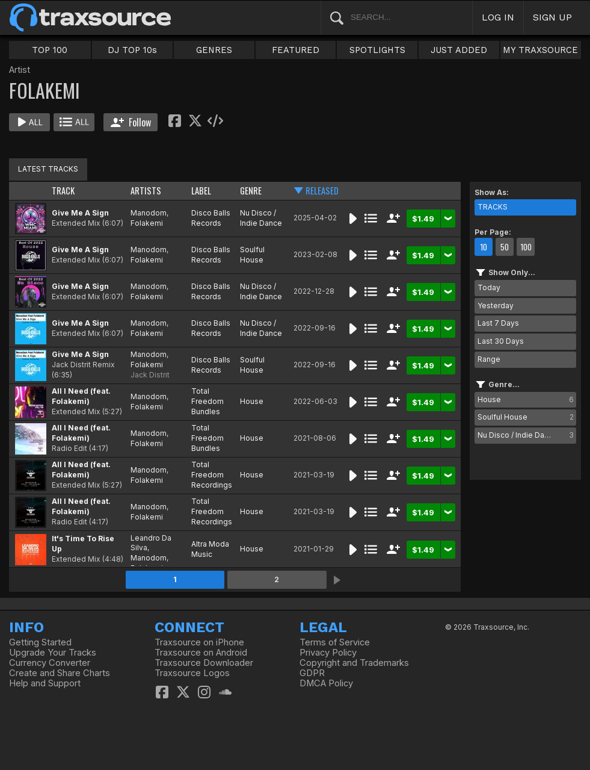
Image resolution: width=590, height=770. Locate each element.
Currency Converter (49, 662)
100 (526, 247)
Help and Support (45, 683)
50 (504, 247)
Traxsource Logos (192, 673)
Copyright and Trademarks (354, 662)
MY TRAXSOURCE (540, 50)
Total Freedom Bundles (207, 401)
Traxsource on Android (201, 652)
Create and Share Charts (59, 673)
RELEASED (322, 190)
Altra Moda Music (210, 549)
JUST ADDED (459, 50)
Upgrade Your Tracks (52, 652)
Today (489, 287)
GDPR (312, 673)
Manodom (149, 212)
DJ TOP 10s (132, 50)
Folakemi (147, 223)
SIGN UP (552, 17)
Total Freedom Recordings (211, 474)
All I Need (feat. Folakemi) (81, 396)
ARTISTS (146, 190)
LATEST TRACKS (48, 168)
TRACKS (493, 206)
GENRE (251, 190)
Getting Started (40, 642)
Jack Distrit (150, 374)
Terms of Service (335, 642)
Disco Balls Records (210, 218)
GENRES (214, 50)
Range (489, 359)
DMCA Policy (326, 683)
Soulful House (252, 254)
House (251, 401)
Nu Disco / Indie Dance (261, 218)
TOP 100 (49, 50)
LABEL (201, 190)
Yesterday (496, 305)
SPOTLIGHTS (377, 50)
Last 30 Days (501, 341)
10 (483, 247)
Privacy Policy (328, 652)
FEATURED (295, 50)
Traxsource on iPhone (199, 642)
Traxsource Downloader (204, 662)
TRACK (63, 190)
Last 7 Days (498, 323)
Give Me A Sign (80, 212)
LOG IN (498, 17)
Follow (131, 122)
